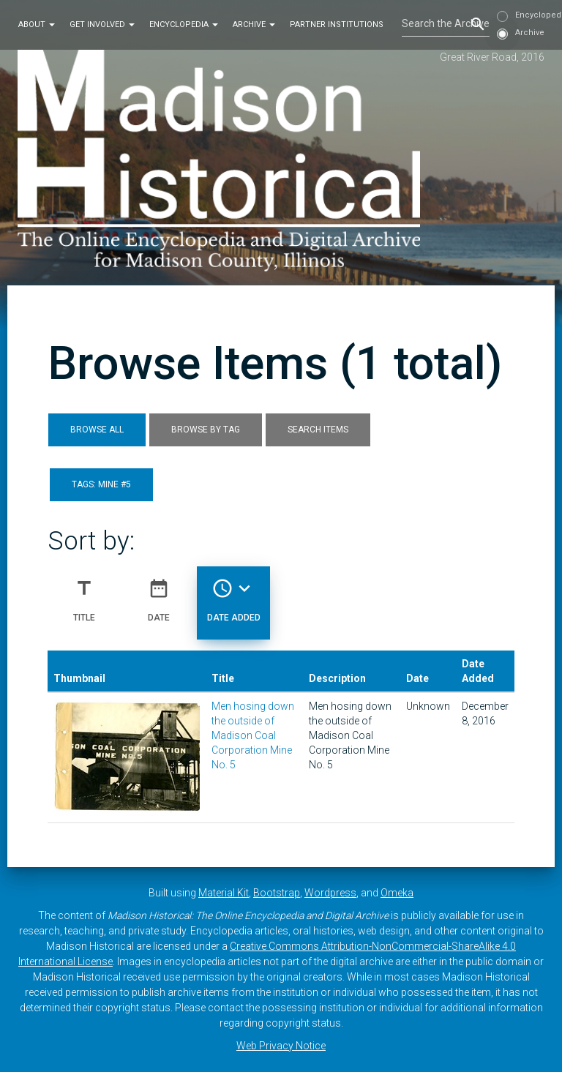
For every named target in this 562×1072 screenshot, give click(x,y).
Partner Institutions (336, 24)
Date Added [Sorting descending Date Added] (234, 594)
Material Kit (223, 893)
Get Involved (102, 24)
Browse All (97, 429)
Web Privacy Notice (281, 1046)
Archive (254, 24)
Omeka (397, 893)
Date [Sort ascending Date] (159, 594)
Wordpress (330, 893)
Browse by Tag (205, 429)
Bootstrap (276, 893)
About (36, 24)
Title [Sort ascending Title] (84, 594)
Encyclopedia (183, 24)
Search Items (318, 429)
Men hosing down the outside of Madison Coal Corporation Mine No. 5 (252, 735)
